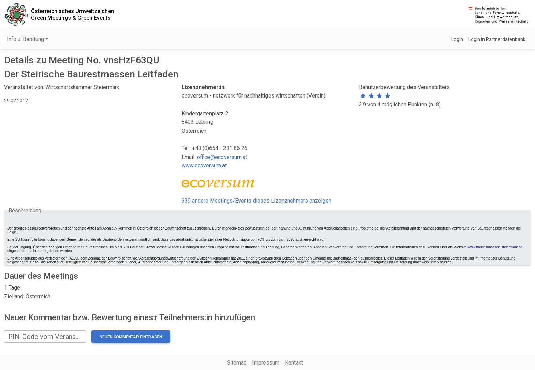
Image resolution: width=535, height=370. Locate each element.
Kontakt (294, 362)
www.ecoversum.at (204, 165)
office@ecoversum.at (222, 157)
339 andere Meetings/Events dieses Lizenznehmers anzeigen (256, 200)
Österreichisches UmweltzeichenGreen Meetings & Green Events (72, 14)
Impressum (265, 362)
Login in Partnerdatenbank (496, 39)
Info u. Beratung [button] (25, 39)
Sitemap (237, 362)
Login (457, 39)
